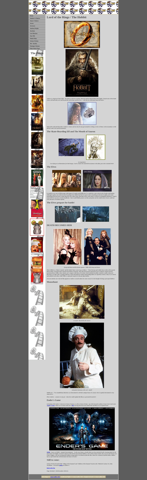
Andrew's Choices (35, 18)
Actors (32, 23)
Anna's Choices (34, 21)
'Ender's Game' (51, 405)
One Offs (32, 36)
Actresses (32, 26)
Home (31, 16)
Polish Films (33, 38)
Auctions (32, 31)
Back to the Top (51, 468)
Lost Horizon (33, 33)
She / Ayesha (33, 43)
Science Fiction (34, 41)
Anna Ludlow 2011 (55, 476)
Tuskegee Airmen (35, 46)
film (73, 405)
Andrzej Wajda (34, 28)
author (61, 465)
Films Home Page (35, 48)
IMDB (48, 452)
